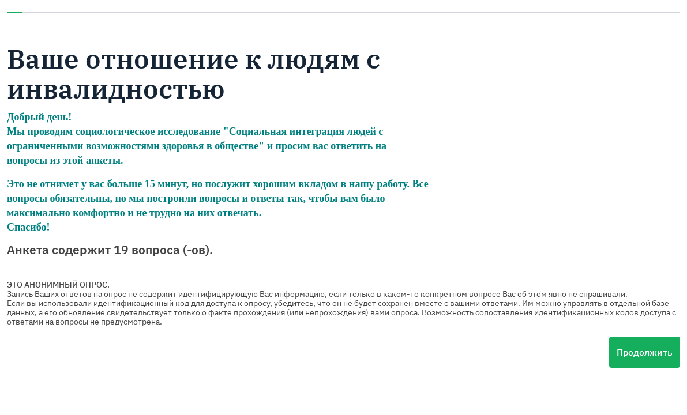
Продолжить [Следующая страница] (645, 352)
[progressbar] (343, 12)
